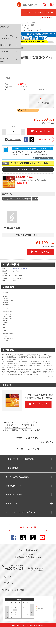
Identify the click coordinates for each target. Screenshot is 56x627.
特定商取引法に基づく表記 (13, 590)
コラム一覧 (47, 18)
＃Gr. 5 (35, 199)
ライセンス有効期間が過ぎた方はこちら (29, 163)
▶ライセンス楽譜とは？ (28, 169)
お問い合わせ (13, 139)
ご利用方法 (6, 577)
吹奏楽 (5, 12)
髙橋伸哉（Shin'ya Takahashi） (20, 268)
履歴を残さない (47, 442)
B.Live (50, 12)
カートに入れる (40, 131)
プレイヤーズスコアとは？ (43, 158)
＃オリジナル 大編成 (11, 199)
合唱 (28, 12)
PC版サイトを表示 (28, 527)
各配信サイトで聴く (29, 110)
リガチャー (39, 12)
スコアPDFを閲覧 (41, 103)
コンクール (17, 12)
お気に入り (45, 139)
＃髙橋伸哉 (26, 199)
